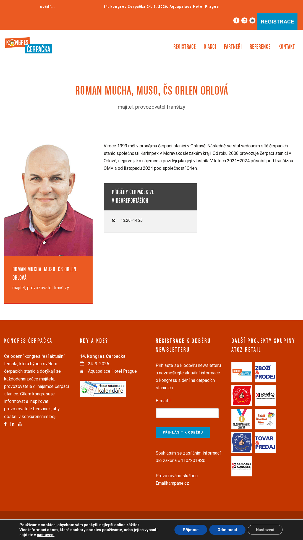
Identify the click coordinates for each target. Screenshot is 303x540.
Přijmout (191, 530)
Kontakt (286, 47)
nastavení (45, 535)
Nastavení (265, 530)
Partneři (233, 47)
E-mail (163, 400)
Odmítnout (227, 530)
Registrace (184, 47)
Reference (260, 47)
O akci (210, 47)
